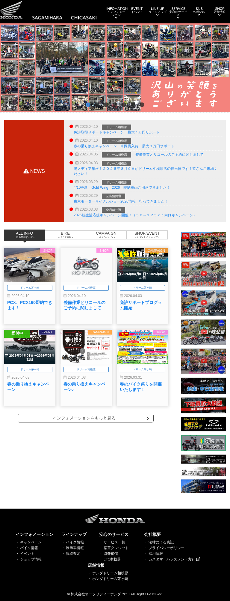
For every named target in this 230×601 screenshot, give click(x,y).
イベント (27, 553)
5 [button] (124, 105)
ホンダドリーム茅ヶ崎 (110, 578)
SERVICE (177, 13)
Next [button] (216, 72)
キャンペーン (31, 542)
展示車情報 (75, 547)
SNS (196, 11)
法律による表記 (161, 542)
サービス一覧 (114, 542)
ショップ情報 (31, 559)
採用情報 (156, 553)
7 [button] (142, 105)
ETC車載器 (112, 559)
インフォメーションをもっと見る (101, 418)
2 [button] (97, 105)
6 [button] (133, 105)
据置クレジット (116, 547)
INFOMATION (116, 13)
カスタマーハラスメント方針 (174, 559)
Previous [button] (11, 72)
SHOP (217, 11)
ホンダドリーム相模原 (110, 573)
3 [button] (106, 105)
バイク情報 (29, 547)
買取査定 (73, 553)
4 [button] (115, 105)
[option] (115, 67)
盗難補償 (111, 553)
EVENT (136, 10)
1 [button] (88, 105)
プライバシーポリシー (166, 547)
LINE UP (156, 11)
